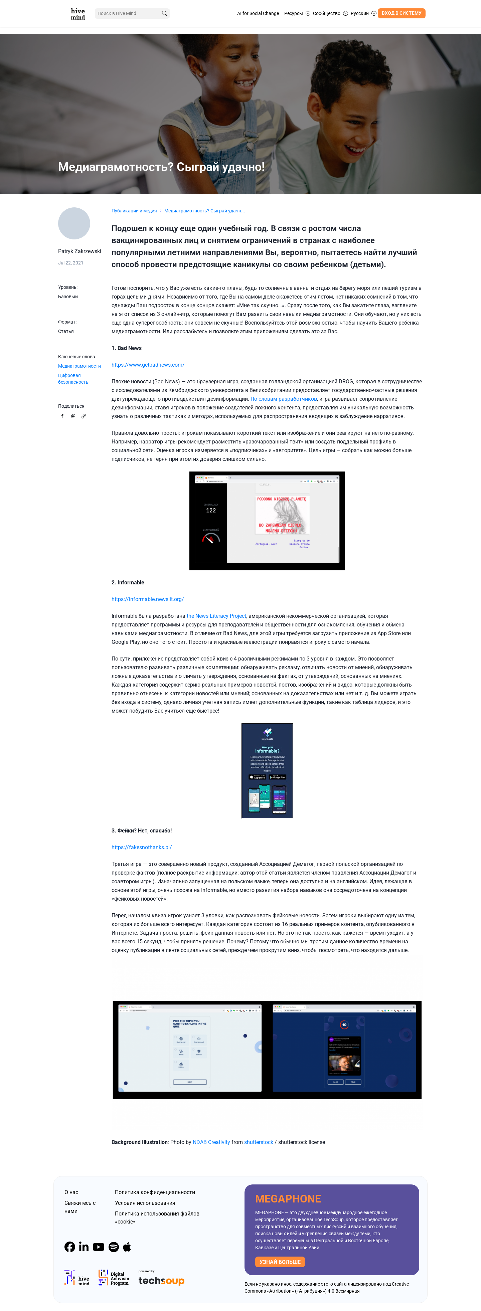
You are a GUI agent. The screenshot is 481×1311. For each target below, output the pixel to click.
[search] (161, 13)
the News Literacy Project (216, 616)
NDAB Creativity (211, 1142)
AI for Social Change (258, 13)
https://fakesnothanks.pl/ (142, 847)
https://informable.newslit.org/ (148, 599)
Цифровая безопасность (73, 379)
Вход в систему (402, 13)
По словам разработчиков (284, 399)
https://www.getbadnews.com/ (148, 365)
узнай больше (280, 1262)
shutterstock (259, 1142)
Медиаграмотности (79, 366)
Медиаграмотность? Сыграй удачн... (204, 210)
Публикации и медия (134, 210)
